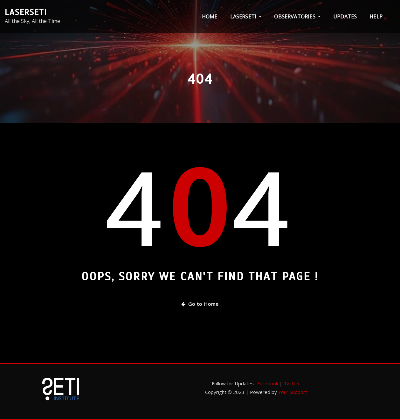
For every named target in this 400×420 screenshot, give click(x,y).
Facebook (267, 383)
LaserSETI (26, 12)
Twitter (292, 383)
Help (376, 16)
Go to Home (200, 304)
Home (209, 16)
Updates (345, 16)
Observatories (297, 16)
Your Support (292, 392)
